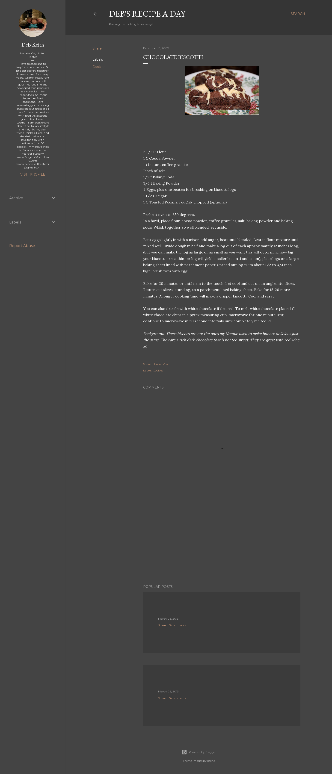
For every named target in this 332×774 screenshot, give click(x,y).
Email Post (161, 364)
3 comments (177, 625)
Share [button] (97, 48)
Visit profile (32, 174)
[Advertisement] (221, 541)
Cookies (98, 67)
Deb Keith (32, 44)
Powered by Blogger (198, 752)
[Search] (298, 13)
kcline (211, 760)
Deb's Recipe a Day (147, 13)
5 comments (177, 698)
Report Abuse (22, 246)
